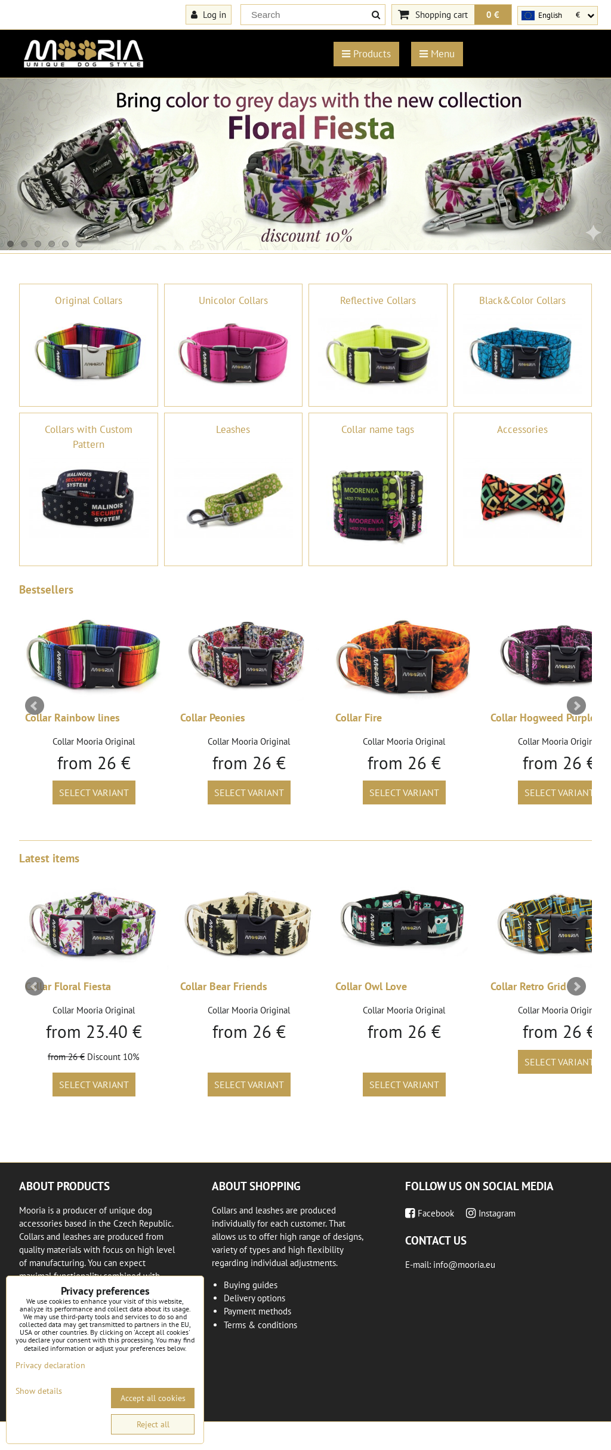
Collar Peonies (212, 717)
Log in (208, 14)
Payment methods (257, 1311)
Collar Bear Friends (223, 986)
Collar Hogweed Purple (542, 717)
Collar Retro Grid (528, 986)
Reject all (153, 1424)
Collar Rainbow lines (72, 717)
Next (576, 705)
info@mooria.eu (464, 1264)
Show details (39, 1391)
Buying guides (250, 1285)
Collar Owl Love (371, 986)
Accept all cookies (153, 1398)
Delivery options (254, 1298)
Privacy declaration (50, 1365)
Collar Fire (358, 717)
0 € (492, 14)
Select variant (94, 792)
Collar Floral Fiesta (68, 986)
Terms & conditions (260, 1325)
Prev (34, 705)
